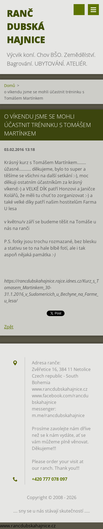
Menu (93, 9)
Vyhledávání (79, 9)
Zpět (8, 327)
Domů (9, 85)
